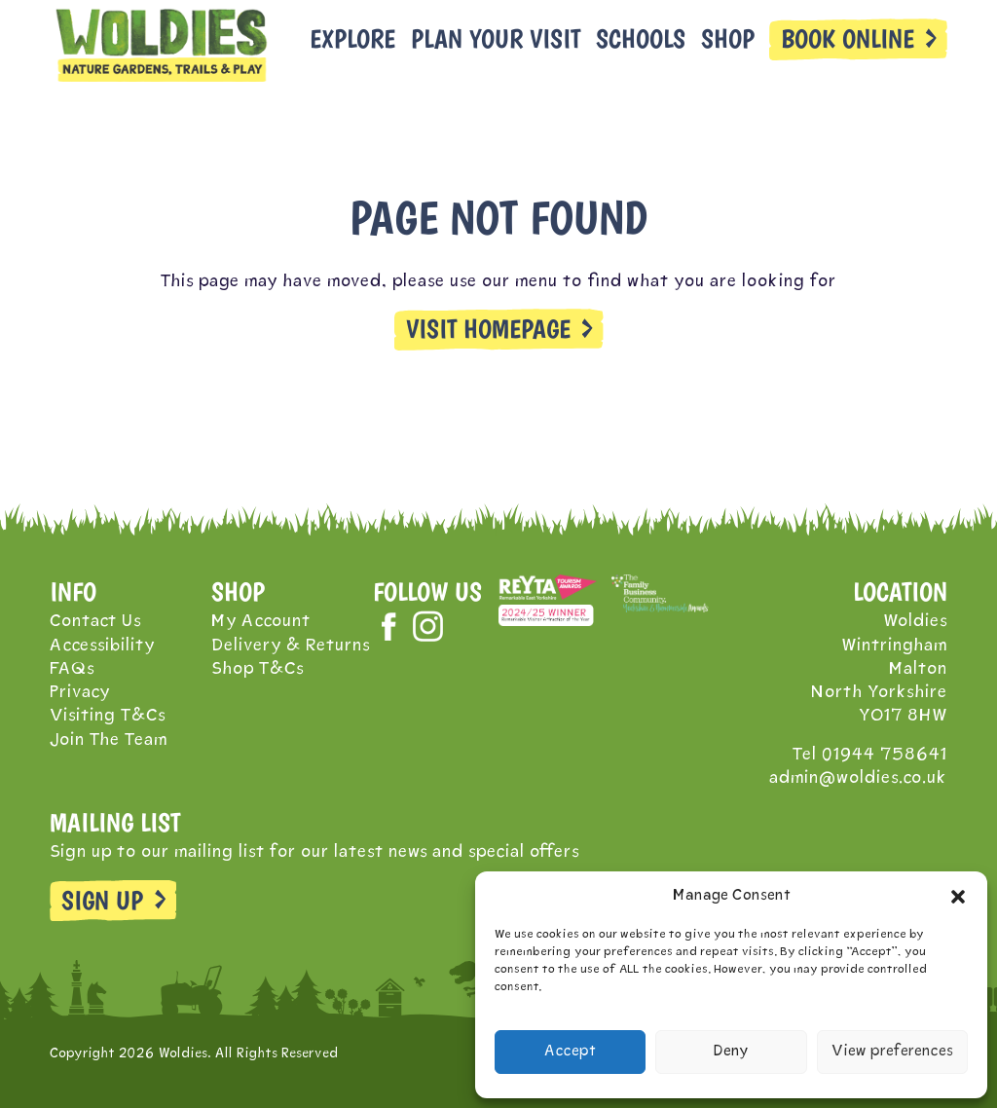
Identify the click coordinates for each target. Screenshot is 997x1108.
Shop (728, 39)
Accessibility (102, 646)
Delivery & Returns (290, 646)
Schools (640, 39)
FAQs (72, 669)
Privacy (80, 692)
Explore (352, 39)
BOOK (847, 39)
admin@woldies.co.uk (858, 778)
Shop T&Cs (257, 669)
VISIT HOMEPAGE (488, 329)
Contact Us (95, 621)
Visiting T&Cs (108, 716)
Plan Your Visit (495, 39)
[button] (958, 896)
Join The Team (108, 740)
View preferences (892, 1052)
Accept (570, 1052)
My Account (261, 621)
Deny (731, 1052)
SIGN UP (102, 900)
